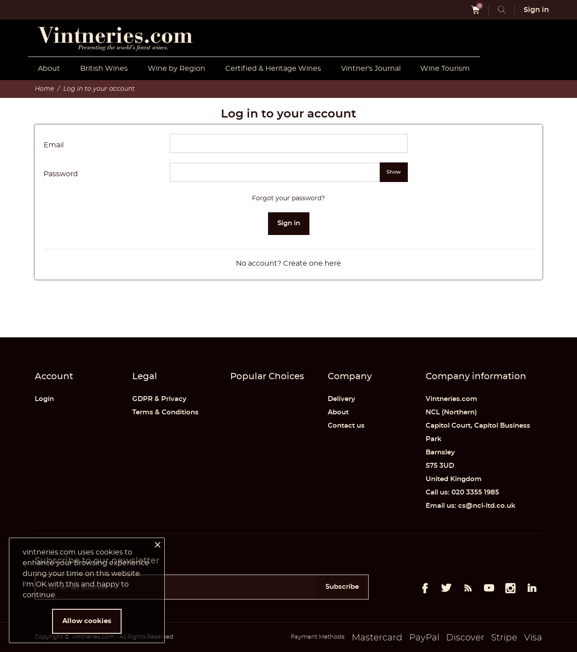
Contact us (346, 425)
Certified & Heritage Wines (273, 68)
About (49, 68)
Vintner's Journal (371, 68)
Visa (533, 637)
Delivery (341, 399)
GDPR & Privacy (159, 399)
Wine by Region (176, 68)
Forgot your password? (288, 198)
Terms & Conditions (165, 412)
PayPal (424, 637)
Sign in (288, 223)
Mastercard (377, 637)
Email (54, 145)
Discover (465, 637)
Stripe (504, 637)
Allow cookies (86, 621)
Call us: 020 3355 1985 (462, 492)
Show (393, 172)
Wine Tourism (445, 68)
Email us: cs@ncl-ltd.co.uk (471, 505)
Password (61, 174)
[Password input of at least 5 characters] (275, 172)
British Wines (104, 68)
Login (44, 399)
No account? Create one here (288, 263)
